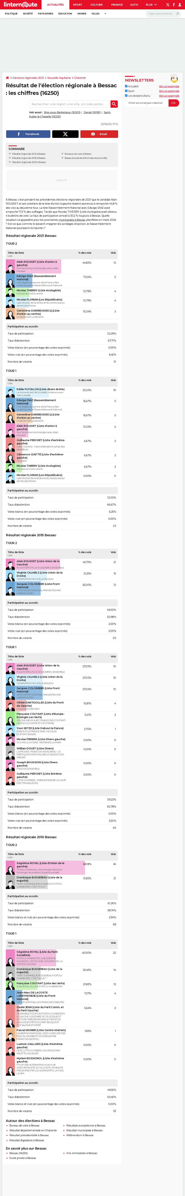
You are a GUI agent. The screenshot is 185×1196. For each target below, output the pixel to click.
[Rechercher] (163, 13)
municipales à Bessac (72, 220)
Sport (77, 4)
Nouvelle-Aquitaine (59, 78)
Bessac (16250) (18, 1153)
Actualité (131, 86)
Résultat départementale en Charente (33, 1130)
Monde (82, 13)
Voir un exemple (169, 86)
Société (28, 13)
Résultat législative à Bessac (26, 1140)
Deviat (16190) (92, 112)
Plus (151, 4)
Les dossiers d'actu (137, 95)
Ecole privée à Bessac (22, 1158)
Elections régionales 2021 (28, 78)
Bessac (68, 158)
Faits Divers (45, 13)
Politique (11, 13)
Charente (80, 78)
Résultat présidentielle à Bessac (29, 1135)
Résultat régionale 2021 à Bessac (29, 154)
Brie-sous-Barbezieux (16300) (62, 112)
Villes (95, 13)
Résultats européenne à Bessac (86, 1125)
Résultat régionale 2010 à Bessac (29, 162)
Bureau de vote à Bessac (24, 1125)
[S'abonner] (152, 103)
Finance (117, 4)
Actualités (55, 4)
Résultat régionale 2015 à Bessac (28, 158)
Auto (134, 4)
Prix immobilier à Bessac (81, 1153)
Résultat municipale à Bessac (84, 1130)
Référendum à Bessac (80, 1135)
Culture (97, 4)
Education (65, 13)
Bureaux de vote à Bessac (78, 154)
